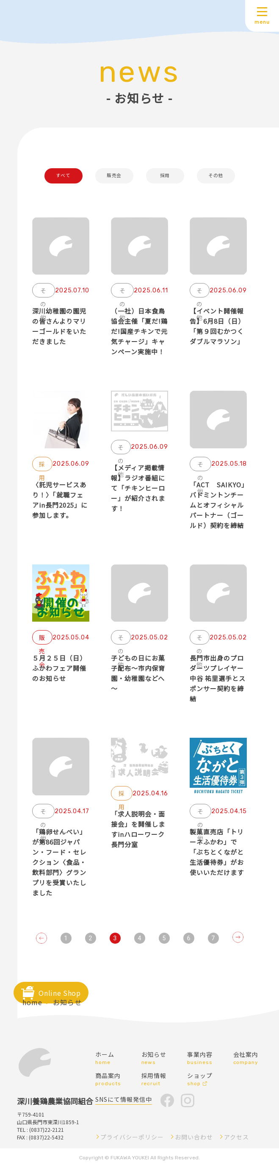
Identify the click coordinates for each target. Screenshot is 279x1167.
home (32, 1002)
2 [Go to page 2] (90, 938)
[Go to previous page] (41, 938)
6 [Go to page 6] (188, 938)
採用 (164, 176)
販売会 (114, 176)
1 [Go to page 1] (66, 938)
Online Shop (59, 993)
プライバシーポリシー (132, 1137)
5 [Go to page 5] (164, 938)
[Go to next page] (237, 937)
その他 (216, 176)
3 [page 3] (115, 938)
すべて (63, 176)
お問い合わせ (194, 1137)
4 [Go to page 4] (139, 938)
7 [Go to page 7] (213, 938)
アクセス (236, 1137)
